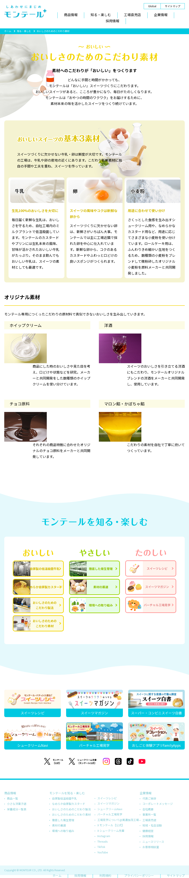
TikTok (101, 847)
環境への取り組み (63, 831)
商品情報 (71, 14)
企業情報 (161, 14)
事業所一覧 (149, 814)
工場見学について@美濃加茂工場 (118, 820)
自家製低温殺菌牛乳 (64, 798)
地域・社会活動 (152, 825)
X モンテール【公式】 (110, 825)
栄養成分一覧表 (16, 809)
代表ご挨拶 (149, 798)
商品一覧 (12, 798)
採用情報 (112, 20)
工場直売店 (132, 14)
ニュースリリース (153, 842)
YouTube (102, 852)
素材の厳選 (59, 825)
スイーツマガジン (108, 803)
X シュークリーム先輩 (110, 831)
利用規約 (105, 875)
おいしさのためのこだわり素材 (71, 814)
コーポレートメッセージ (157, 804)
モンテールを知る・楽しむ (67, 793)
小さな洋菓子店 (16, 804)
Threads (102, 841)
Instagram (103, 836)
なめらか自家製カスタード (68, 804)
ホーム (7, 31)
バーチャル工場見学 (109, 814)
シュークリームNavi (109, 809)
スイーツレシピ (107, 798)
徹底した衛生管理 (63, 820)
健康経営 (147, 831)
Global (152, 6)
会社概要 (147, 809)
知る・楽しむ (101, 14)
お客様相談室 (150, 847)
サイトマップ (172, 6)
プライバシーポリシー (139, 875)
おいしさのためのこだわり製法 (71, 809)
